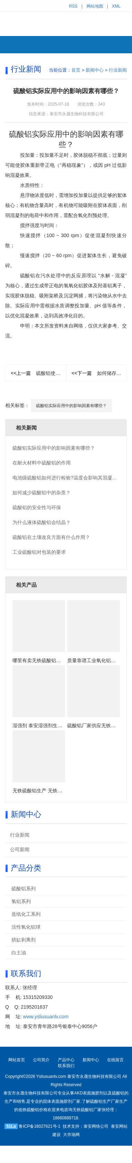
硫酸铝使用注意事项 (38, 373)
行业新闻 (118, 70)
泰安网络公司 (95, 1126)
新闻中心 (95, 70)
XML (116, 6)
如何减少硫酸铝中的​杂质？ (41, 492)
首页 (75, 70)
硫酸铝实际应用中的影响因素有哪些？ (71, 405)
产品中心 (66, 1059)
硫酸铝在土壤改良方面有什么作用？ (51, 537)
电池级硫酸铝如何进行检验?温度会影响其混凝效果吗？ (72, 477)
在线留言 (115, 1059)
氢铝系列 (21, 901)
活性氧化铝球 (26, 927)
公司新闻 (19, 849)
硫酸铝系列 (23, 888)
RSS (73, 6)
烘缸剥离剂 (23, 940)
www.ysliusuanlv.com (45, 1016)
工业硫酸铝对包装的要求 (39, 552)
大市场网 (71, 1134)
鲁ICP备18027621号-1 (39, 1126)
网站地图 (95, 6)
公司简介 (41, 1059)
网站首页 (16, 1059)
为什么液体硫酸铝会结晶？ (41, 522)
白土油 (18, 952)
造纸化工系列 (26, 914)
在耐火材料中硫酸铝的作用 (41, 463)
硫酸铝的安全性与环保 (36, 507)
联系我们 (66, 1065)
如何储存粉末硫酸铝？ (99, 373)
